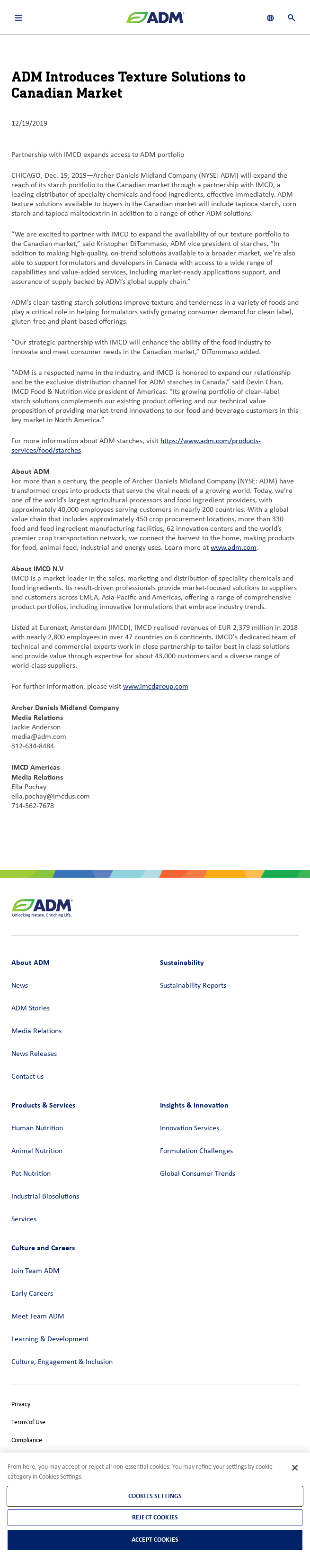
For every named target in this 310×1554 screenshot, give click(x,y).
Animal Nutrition (36, 1151)
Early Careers (32, 1294)
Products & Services (43, 1104)
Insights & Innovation (194, 1104)
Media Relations (36, 1031)
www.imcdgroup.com (155, 687)
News (19, 986)
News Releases (34, 1054)
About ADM (30, 962)
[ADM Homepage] (155, 21)
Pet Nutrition (31, 1174)
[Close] (294, 1467)
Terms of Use (28, 1422)
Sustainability (182, 962)
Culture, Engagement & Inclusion (62, 1362)
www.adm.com (234, 548)
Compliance (26, 1440)
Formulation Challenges (196, 1151)
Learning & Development (50, 1339)
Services (23, 1219)
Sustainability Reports (193, 986)
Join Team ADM (35, 1271)
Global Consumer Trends (197, 1174)
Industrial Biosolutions (45, 1196)
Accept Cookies (155, 1540)
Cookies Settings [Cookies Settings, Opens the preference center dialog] (155, 1496)
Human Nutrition (37, 1128)
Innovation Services (189, 1128)
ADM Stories (30, 1008)
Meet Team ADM (37, 1316)
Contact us (27, 1077)
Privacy (20, 1404)
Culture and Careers (43, 1247)
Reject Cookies (155, 1517)
